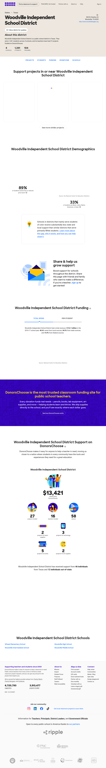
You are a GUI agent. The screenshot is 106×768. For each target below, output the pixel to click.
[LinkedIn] (35, 708)
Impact (56, 672)
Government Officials (78, 718)
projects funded (41, 686)
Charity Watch (38, 679)
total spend (38, 318)
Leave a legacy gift (76, 686)
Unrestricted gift (76, 689)
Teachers (36, 718)
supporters (16, 686)
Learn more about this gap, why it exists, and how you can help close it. (56, 233)
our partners (74, 724)
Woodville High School (63, 644)
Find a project (75, 669)
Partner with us (63, 4)
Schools (76, 60)
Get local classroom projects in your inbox (68, 709)
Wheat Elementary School (15, 644)
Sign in (99, 4)
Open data (90, 676)
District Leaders (58, 718)
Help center (90, 669)
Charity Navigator (10, 681)
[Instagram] (29, 708)
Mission (56, 669)
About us (74, 4)
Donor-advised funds (77, 676)
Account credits (76, 672)
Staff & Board (58, 679)
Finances (57, 676)
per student (67, 318)
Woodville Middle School (63, 648)
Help (81, 4)
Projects (30, 60)
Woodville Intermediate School (17, 648)
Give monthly (75, 681)
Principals (45, 718)
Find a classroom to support (28, 4)
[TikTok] (48, 708)
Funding (52, 60)
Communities (91, 672)
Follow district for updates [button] (16, 30)
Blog (94, 674)
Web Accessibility (59, 684)
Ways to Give (76, 667)
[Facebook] (41, 708)
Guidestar (21, 681)
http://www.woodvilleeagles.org (88, 21)
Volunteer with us (76, 684)
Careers (56, 681)
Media (89, 674)
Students (41, 60)
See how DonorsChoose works (53, 413)
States (7, 13)
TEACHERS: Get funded (48, 4)
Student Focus (58, 674)
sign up (75, 282)
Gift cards (74, 674)
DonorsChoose (10, 4)
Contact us (90, 681)
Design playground (93, 679)
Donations (64, 60)
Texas (15, 13)
